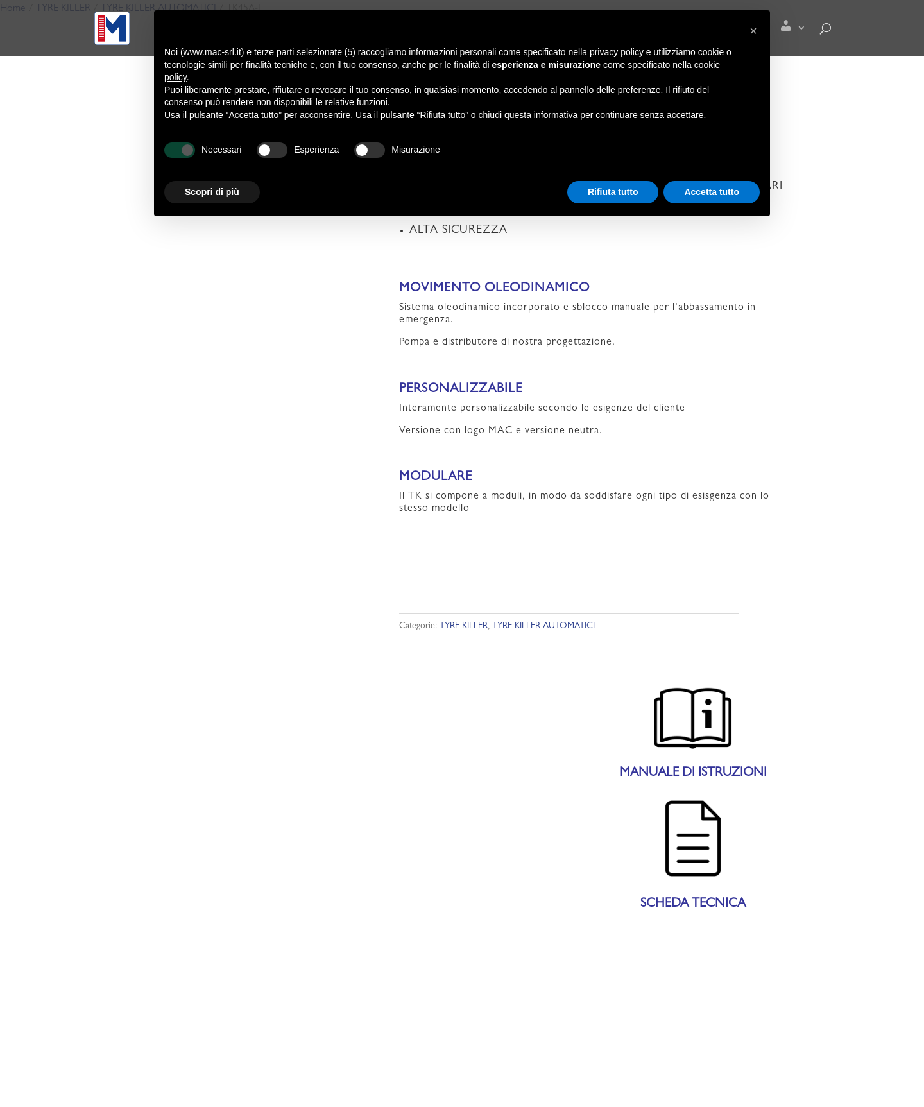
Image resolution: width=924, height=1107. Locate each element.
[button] (753, 31)
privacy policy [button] (617, 52)
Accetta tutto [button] (711, 192)
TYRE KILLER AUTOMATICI (543, 626)
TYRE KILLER (464, 626)
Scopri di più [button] (212, 192)
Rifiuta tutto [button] (613, 192)
